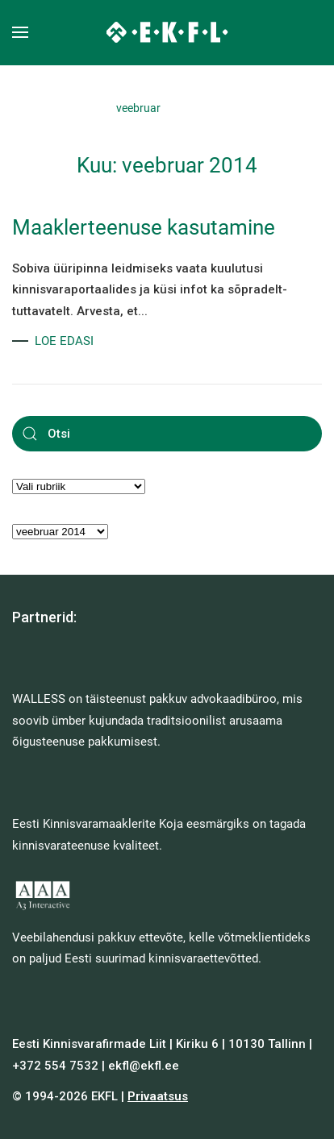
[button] (20, 32)
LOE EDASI (64, 341)
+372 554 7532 (55, 1065)
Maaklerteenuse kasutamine (143, 227)
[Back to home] (167, 32)
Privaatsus (157, 1096)
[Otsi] (167, 433)
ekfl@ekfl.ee (143, 1065)
